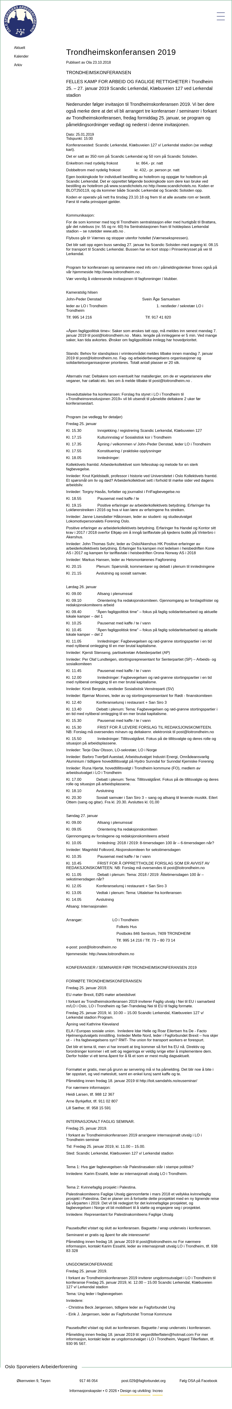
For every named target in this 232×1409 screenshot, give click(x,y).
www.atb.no (113, 231)
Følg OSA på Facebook (198, 1381)
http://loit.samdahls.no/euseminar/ (168, 1081)
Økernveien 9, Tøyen (34, 1381)
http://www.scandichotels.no (172, 186)
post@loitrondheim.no (110, 335)
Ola (89, 62)
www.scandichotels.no (128, 186)
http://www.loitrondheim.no (117, 272)
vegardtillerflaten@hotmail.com (167, 1334)
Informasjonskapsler (85, 1391)
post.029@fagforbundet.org (143, 1381)
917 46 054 (89, 1381)
